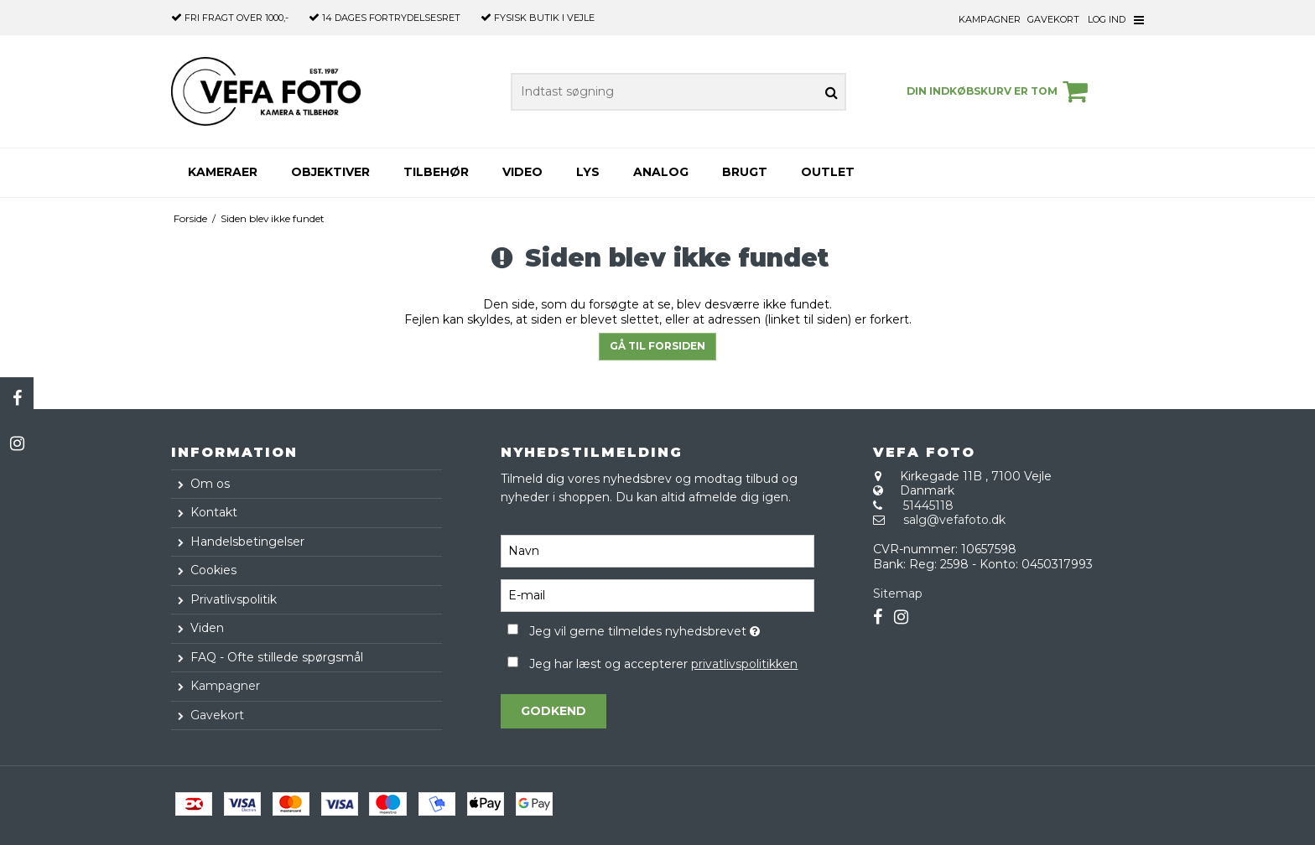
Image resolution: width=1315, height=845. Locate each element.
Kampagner (990, 19)
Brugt (744, 171)
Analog (661, 171)
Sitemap (898, 593)
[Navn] (657, 550)
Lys (588, 171)
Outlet (828, 171)
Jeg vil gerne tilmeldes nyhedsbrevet (671, 628)
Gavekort (1053, 19)
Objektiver (330, 171)
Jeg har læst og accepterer (663, 663)
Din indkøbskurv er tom (1000, 91)
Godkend (553, 710)
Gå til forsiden (657, 346)
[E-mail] (657, 595)
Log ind (1106, 19)
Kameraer (222, 171)
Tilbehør (436, 171)
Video (522, 171)
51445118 (928, 505)
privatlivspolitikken (744, 663)
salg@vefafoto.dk (954, 519)
